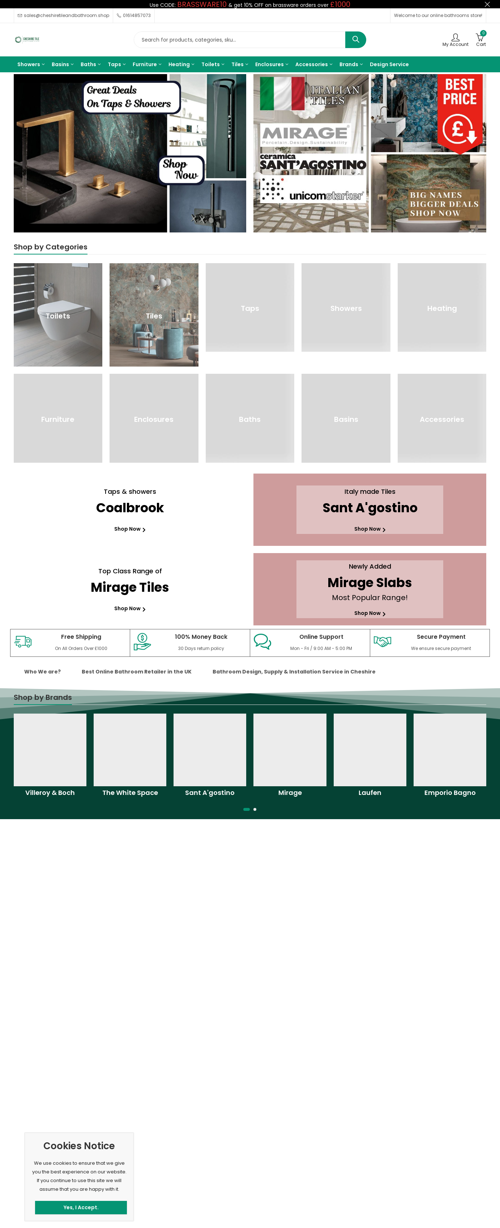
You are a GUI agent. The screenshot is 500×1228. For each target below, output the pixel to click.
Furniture (57, 419)
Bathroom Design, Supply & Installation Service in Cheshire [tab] (294, 671)
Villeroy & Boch (50, 792)
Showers (346, 308)
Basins (346, 419)
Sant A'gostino (210, 792)
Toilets (58, 316)
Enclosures (154, 419)
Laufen (370, 792)
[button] (247, 809)
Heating (442, 308)
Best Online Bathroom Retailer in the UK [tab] (137, 671)
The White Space (130, 792)
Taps (250, 308)
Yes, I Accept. (81, 1207)
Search (355, 39)
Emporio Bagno (450, 792)
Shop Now (130, 528)
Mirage (290, 792)
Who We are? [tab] (42, 671)
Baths (250, 419)
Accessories (442, 419)
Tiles (154, 316)
